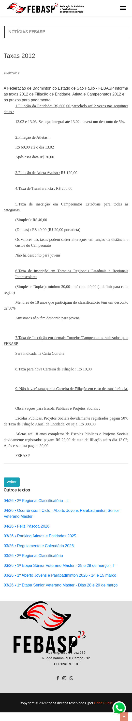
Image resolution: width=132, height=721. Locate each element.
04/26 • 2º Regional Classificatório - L (36, 501)
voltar (11, 482)
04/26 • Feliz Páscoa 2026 (26, 526)
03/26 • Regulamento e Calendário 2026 (39, 546)
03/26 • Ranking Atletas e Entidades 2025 (40, 536)
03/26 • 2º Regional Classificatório (33, 556)
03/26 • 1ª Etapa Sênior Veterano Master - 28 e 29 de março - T (59, 565)
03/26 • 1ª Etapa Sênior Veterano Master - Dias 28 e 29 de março (60, 585)
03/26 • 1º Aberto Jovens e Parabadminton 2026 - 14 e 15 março (60, 575)
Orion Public (103, 703)
